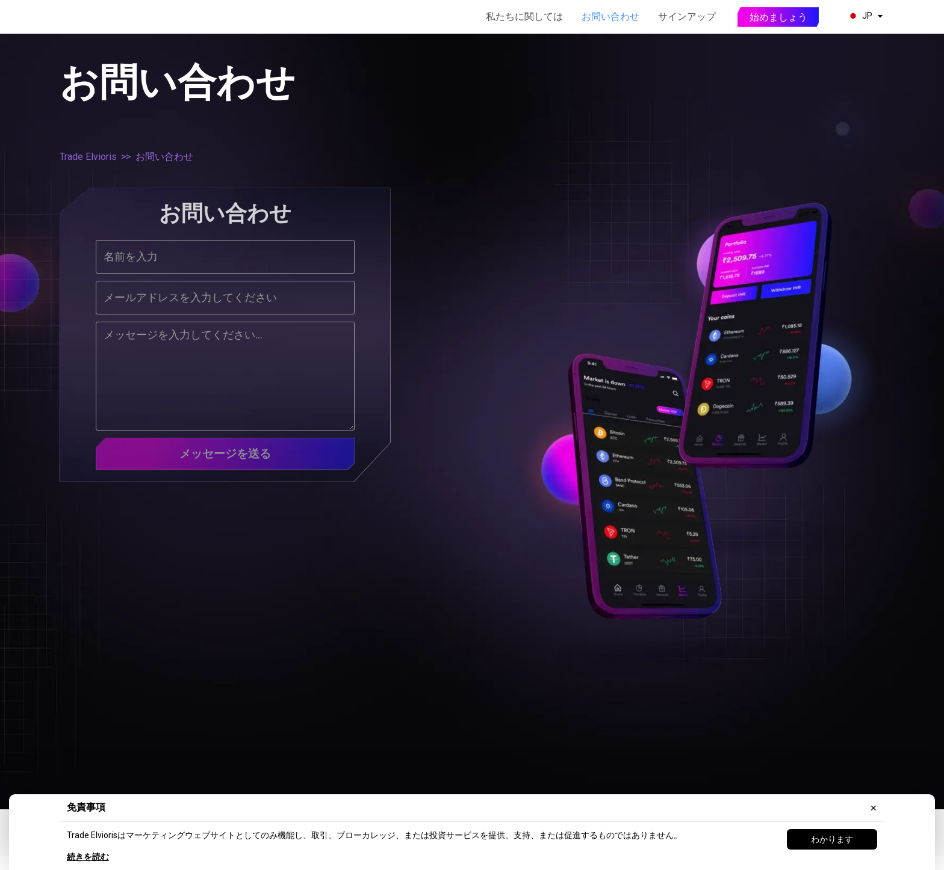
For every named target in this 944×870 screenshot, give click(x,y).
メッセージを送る (225, 454)
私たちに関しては (524, 16)
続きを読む (88, 857)
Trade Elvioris (88, 156)
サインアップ (687, 16)
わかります (832, 839)
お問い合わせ (610, 16)
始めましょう (778, 17)
